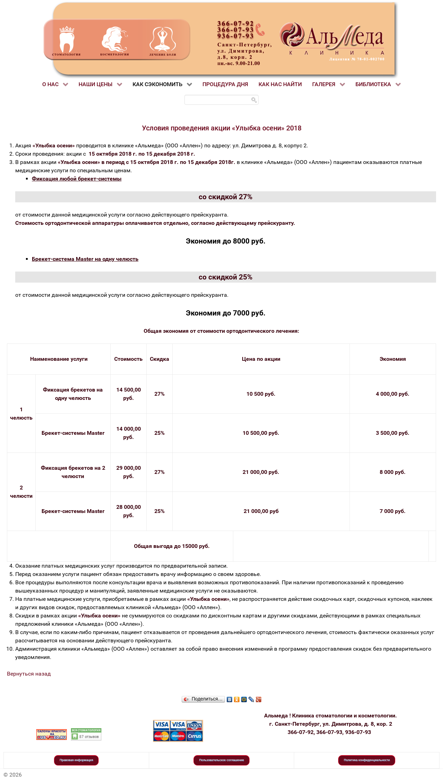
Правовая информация (76, 760)
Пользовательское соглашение (221, 760)
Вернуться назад (29, 673)
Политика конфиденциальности (367, 760)
